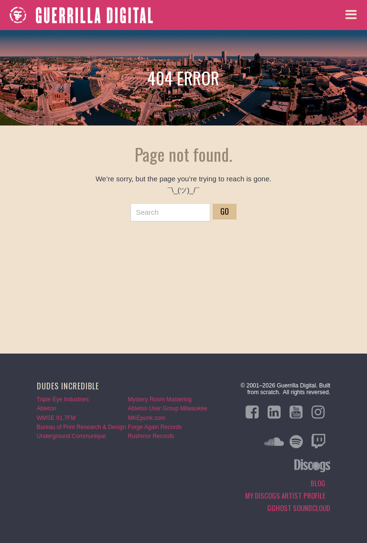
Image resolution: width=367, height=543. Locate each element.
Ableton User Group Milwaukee (167, 408)
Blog (318, 483)
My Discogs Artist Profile (285, 495)
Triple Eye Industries (63, 399)
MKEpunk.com (146, 418)
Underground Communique (71, 436)
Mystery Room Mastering (160, 399)
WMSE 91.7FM (56, 418)
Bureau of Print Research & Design (81, 427)
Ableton (46, 408)
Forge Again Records (155, 427)
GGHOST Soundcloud (298, 507)
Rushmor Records (151, 436)
